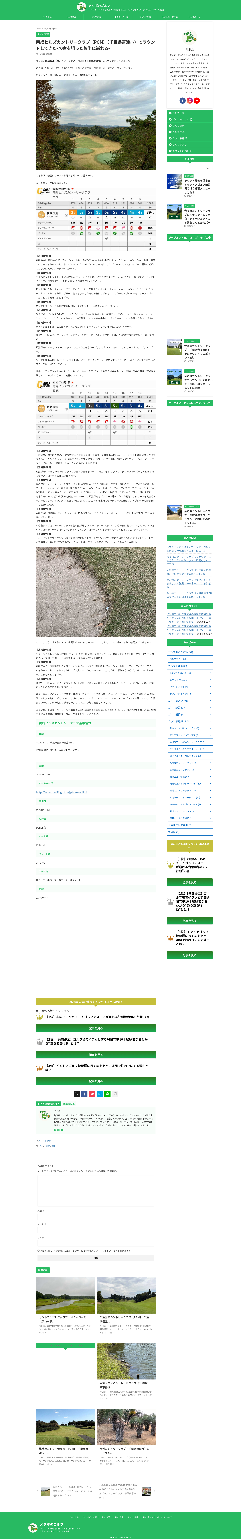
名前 (41, 1208)
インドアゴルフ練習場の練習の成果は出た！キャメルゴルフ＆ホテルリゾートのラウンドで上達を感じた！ (189, 587)
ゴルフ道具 (71, 17)
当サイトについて (180, 150)
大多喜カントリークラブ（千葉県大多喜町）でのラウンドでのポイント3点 (198, 342)
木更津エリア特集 (170, 17)
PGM (41, 1143)
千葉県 (47, 1143)
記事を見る (96, 1027)
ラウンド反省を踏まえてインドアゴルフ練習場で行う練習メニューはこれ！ (198, 184)
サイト (41, 1234)
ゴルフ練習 (96, 17)
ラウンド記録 (145, 17)
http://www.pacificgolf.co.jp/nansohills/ (57, 792)
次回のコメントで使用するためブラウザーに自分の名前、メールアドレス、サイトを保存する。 (86, 1247)
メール (42, 1221)
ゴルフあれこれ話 (120, 17)
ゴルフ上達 (47, 17)
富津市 (54, 1143)
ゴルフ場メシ (194, 17)
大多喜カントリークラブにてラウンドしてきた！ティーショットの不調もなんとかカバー (198, 210)
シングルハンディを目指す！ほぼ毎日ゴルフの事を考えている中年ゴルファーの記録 (60, 1527)
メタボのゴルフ (99, 5)
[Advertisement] (62, 926)
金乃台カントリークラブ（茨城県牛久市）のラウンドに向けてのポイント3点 (198, 496)
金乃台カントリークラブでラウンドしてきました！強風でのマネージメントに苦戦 (198, 367)
